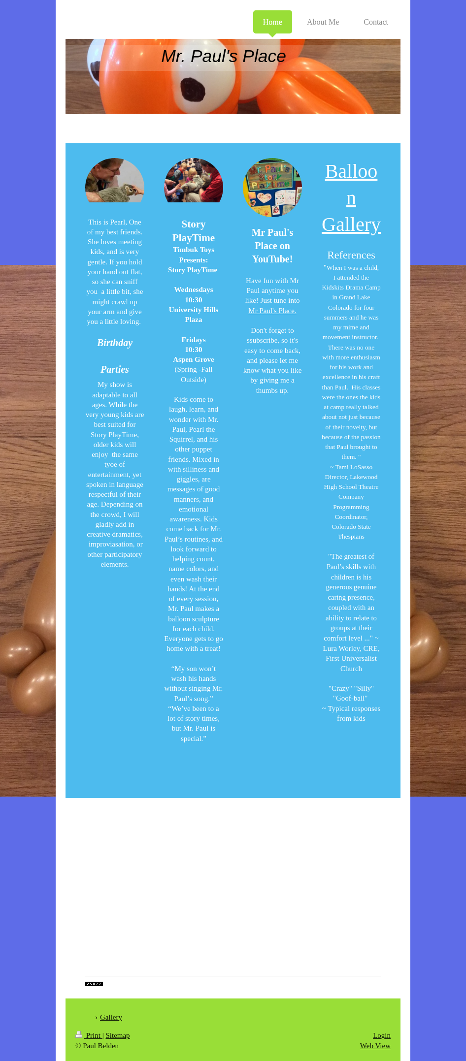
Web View (375, 1046)
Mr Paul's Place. (272, 311)
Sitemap (117, 1035)
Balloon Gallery (351, 197)
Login (382, 1035)
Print (88, 1035)
